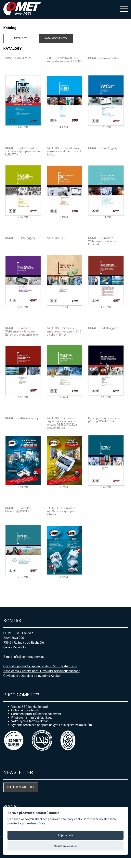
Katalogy (20, 38)
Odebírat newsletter (20, 786)
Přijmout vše (65, 835)
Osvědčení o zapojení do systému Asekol (31, 676)
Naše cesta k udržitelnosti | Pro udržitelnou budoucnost (41, 671)
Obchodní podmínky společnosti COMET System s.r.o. (40, 666)
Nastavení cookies (65, 846)
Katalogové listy (56, 38)
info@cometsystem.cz (29, 657)
